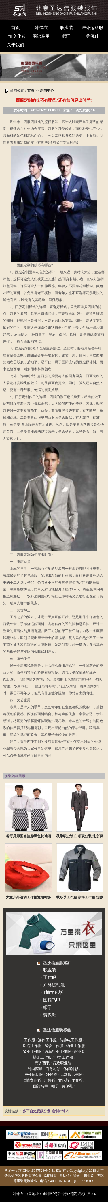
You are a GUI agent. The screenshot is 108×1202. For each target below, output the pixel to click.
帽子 (66, 36)
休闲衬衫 (70, 1069)
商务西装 (42, 1063)
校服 (78, 1074)
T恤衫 (77, 1080)
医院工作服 (32, 1046)
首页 (15, 27)
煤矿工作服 (42, 1057)
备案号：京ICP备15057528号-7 (27, 1171)
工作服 (49, 977)
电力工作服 (63, 1057)
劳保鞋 (92, 36)
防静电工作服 (71, 1040)
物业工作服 (75, 1046)
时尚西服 (35, 1069)
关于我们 (15, 45)
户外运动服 (92, 27)
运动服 (65, 1074)
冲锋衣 (41, 27)
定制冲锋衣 (60, 1111)
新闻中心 (47, 91)
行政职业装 (62, 1063)
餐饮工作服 (54, 1046)
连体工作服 (47, 1040)
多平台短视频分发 (36, 1111)
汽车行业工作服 (58, 1051)
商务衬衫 (53, 1069)
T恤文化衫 (16, 36)
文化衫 (63, 1080)
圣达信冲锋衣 (69, 1176)
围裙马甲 (41, 36)
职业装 (66, 27)
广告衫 (49, 1080)
